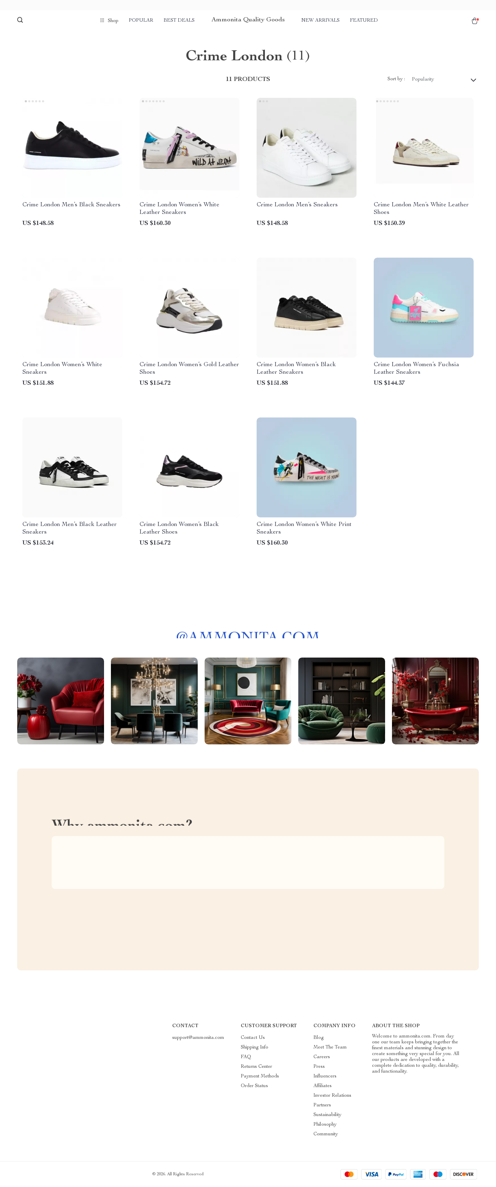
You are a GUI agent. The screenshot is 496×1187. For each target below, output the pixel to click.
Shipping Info (254, 1047)
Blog (318, 1037)
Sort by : (396, 79)
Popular (141, 20)
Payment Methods (260, 1076)
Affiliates (322, 1086)
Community (325, 1134)
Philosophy (325, 1124)
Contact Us (253, 1037)
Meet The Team (330, 1047)
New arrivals (320, 20)
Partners (322, 1105)
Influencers (325, 1076)
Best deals (179, 20)
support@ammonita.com (198, 1037)
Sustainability (327, 1115)
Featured (364, 20)
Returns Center (256, 1066)
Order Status (254, 1086)
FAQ (246, 1057)
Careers (321, 1057)
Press (319, 1066)
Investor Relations (332, 1095)
